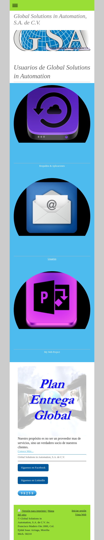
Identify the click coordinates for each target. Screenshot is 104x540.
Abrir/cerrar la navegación (52, 5)
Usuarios (52, 258)
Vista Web (80, 514)
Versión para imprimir (32, 510)
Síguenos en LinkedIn (33, 480)
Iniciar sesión (79, 510)
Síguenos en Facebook (33, 467)
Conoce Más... (25, 451)
